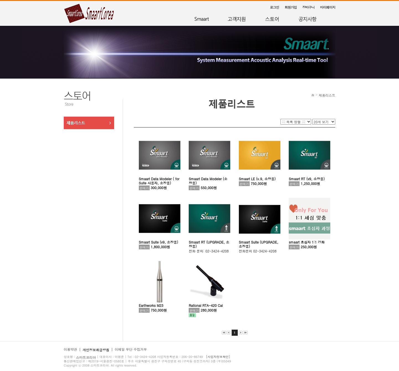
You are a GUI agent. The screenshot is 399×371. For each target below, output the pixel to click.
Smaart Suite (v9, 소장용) (158, 242)
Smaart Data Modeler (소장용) (208, 180)
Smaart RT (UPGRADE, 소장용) (209, 244)
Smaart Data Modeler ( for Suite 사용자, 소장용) (159, 180)
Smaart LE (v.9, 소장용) (257, 178)
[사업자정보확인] (218, 357)
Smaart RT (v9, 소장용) (306, 178)
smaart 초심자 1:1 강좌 (306, 242)
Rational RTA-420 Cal (206, 305)
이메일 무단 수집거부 (131, 349)
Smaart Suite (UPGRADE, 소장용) (258, 244)
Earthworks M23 (151, 305)
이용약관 (70, 349)
